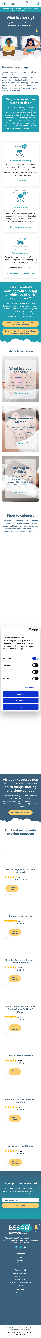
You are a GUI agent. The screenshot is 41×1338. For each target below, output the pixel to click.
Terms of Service (20, 1334)
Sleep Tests (20, 1263)
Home (20, 1257)
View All (20, 1285)
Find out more (21, 181)
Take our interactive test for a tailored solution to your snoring (20, 332)
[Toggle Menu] (38, 5)
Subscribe (20, 1206)
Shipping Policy (10, 1332)
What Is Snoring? (20, 1276)
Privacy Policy (31, 1332)
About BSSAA (20, 1260)
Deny (20, 707)
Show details (29, 687)
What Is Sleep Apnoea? (20, 1274)
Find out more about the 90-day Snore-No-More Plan (20, 324)
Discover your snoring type (21, 227)
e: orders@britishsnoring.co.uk (20, 1293)
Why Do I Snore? (20, 1279)
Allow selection (20, 700)
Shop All (20, 1266)
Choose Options (15, 1162)
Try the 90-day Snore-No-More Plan (21, 273)
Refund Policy (21, 1332)
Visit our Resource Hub (20, 812)
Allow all (20, 694)
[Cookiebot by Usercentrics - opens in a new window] (29, 629)
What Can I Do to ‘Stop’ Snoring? (20, 1282)
